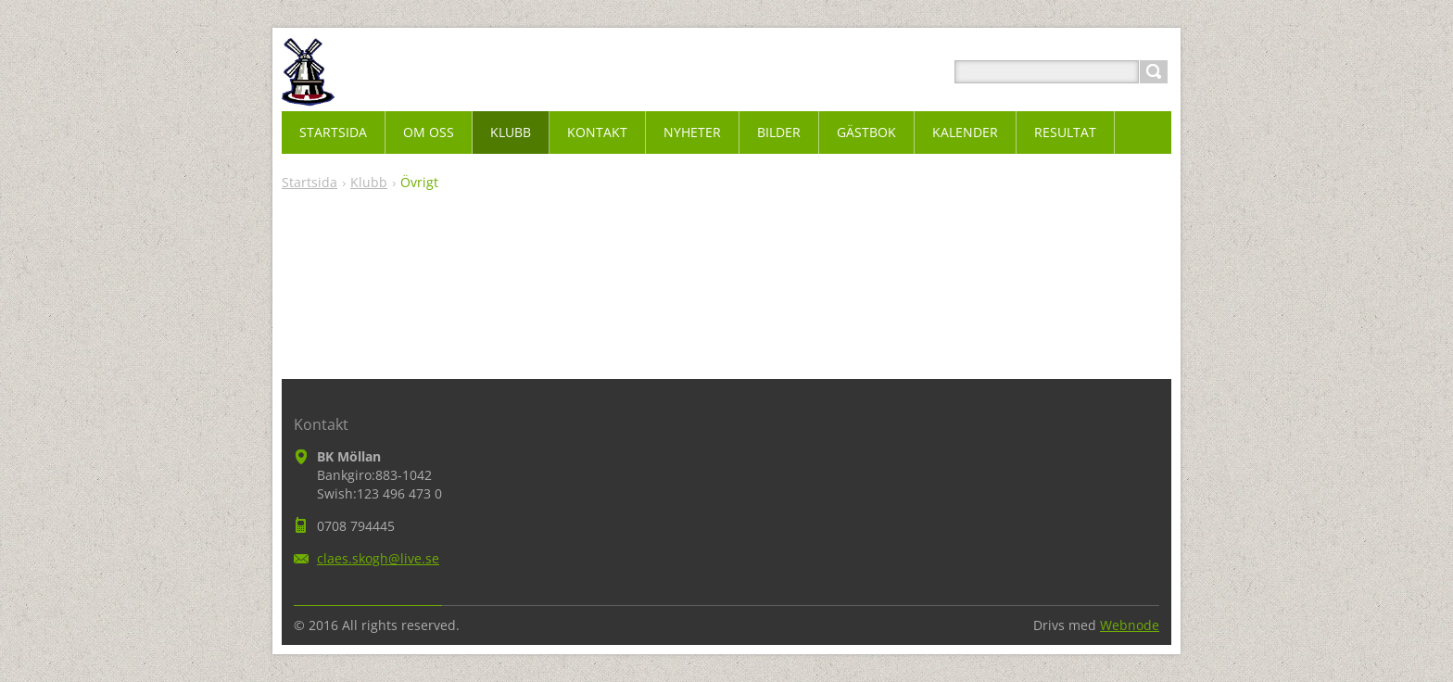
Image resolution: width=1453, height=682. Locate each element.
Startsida (309, 182)
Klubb (368, 182)
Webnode (1129, 625)
